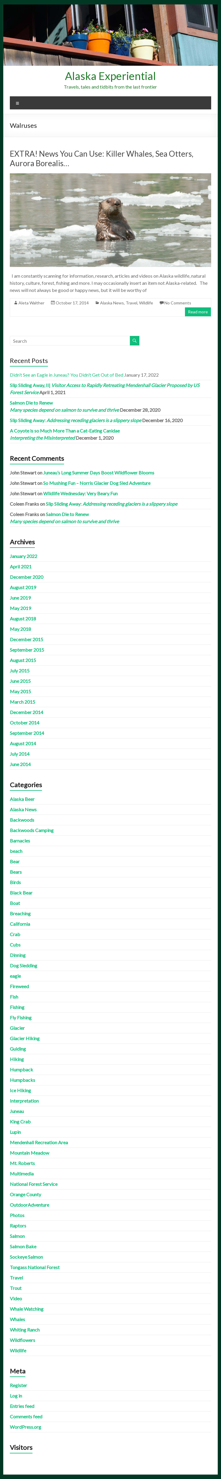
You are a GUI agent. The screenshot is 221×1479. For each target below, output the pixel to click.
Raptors (18, 1225)
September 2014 (27, 733)
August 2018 (23, 618)
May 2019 (20, 608)
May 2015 (20, 691)
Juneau (17, 1111)
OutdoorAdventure (29, 1205)
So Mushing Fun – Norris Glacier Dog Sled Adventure (96, 483)
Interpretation (24, 1101)
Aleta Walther (31, 302)
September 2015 (27, 650)
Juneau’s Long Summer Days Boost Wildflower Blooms (98, 472)
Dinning (18, 955)
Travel (131, 302)
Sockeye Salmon (26, 1257)
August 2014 (23, 743)
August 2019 (23, 587)
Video (16, 1298)
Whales (17, 1319)
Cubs (15, 944)
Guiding (18, 1049)
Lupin (15, 1132)
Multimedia (22, 1173)
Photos (17, 1215)
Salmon (17, 1236)
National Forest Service (33, 1184)
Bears (16, 872)
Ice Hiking (20, 1090)
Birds (15, 882)
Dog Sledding (23, 965)
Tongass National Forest (35, 1267)
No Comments (177, 302)
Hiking (17, 1059)
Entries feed (22, 1406)
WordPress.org (25, 1427)
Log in (16, 1395)
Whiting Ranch (25, 1329)
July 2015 (19, 670)
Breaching (20, 913)
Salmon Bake (23, 1246)
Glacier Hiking (25, 1038)
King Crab (20, 1121)
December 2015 (26, 639)
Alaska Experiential (110, 75)
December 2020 (26, 577)
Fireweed (19, 986)
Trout (15, 1288)
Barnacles (20, 840)
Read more (198, 311)
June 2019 (20, 598)
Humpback (21, 1069)
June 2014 (20, 764)
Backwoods (22, 820)
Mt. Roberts (22, 1163)
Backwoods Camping (32, 830)
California (20, 924)
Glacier (17, 1028)
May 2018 (20, 629)
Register (18, 1385)
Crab (15, 934)
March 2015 (22, 702)
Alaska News (112, 302)
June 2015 (20, 681)
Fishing (17, 1007)
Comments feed (26, 1416)
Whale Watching (26, 1309)
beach (16, 851)
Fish (14, 996)
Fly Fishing (21, 1017)
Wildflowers (22, 1340)
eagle (15, 976)
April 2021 (21, 566)
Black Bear (21, 892)
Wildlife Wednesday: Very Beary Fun (80, 493)
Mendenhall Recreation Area (39, 1142)
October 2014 (24, 722)
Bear (15, 861)
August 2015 (23, 660)
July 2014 (19, 754)
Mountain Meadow (29, 1153)
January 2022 (23, 556)
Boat (15, 903)
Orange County (25, 1194)
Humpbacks (22, 1080)
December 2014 (26, 712)
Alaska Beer (22, 799)
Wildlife (146, 302)
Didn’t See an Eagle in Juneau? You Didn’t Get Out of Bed (66, 375)
